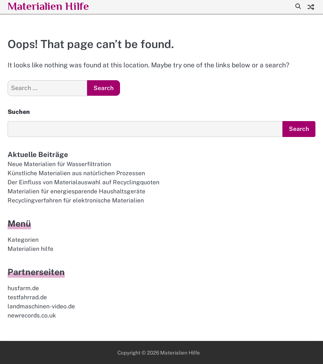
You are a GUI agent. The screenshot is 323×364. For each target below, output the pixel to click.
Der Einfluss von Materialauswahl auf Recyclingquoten (83, 182)
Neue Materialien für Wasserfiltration (59, 164)
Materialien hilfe (30, 248)
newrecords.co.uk (32, 315)
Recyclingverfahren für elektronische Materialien (76, 200)
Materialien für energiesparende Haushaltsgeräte (76, 191)
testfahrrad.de (27, 297)
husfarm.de (23, 288)
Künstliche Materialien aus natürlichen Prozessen (76, 173)
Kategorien (23, 239)
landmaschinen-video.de (41, 306)
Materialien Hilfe (180, 353)
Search (299, 128)
